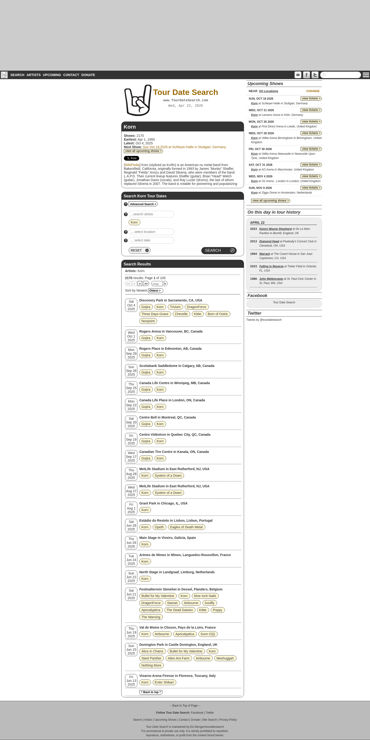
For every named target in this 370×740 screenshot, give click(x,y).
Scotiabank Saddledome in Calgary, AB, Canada (176, 366)
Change (313, 91)
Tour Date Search (284, 302)
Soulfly (209, 603)
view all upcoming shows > (143, 151)
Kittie (197, 314)
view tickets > (311, 98)
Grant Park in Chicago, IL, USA (163, 503)
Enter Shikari (164, 682)
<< (128, 283)
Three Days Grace (154, 314)
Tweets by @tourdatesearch (264, 319)
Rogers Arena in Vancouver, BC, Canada (170, 331)
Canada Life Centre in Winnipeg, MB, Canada (174, 383)
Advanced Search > (143, 204)
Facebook (197, 712)
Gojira (145, 307)
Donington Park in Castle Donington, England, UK (178, 644)
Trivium (175, 307)
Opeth (159, 527)
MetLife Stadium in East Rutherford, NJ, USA (174, 469)
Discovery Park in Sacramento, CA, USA (170, 300)
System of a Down (168, 475)
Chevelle (181, 314)
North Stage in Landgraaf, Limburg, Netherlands (177, 572)
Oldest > (155, 290)
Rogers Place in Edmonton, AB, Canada (170, 348)
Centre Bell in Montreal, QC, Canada (167, 417)
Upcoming (52, 75)
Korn (141, 271)
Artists (33, 75)
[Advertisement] (185, 35)
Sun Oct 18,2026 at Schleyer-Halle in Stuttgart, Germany (184, 147)
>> (146, 283)
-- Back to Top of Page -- (185, 705)
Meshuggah (225, 658)
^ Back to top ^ (151, 692)
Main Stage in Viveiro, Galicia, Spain (167, 538)
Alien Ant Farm (178, 658)
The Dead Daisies (180, 610)
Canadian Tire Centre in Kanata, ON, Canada (174, 452)
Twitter (210, 712)
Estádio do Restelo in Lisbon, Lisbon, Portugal (175, 520)
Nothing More (151, 665)
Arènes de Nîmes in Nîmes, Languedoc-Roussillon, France (185, 555)
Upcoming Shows (165, 719)
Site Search (209, 719)
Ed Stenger (197, 726)
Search (17, 75)
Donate (88, 75)
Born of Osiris (218, 314)
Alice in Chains (152, 651)
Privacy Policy (228, 719)
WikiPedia (132, 165)
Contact (71, 75)
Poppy (217, 610)
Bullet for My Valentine (157, 596)
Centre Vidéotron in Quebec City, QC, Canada (174, 434)
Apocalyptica (150, 610)
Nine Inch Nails (205, 596)
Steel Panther (151, 658)
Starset (172, 603)
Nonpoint (148, 321)
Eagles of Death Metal (186, 527)
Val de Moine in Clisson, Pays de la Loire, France (177, 627)
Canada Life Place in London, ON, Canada (172, 400)
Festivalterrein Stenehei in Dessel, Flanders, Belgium (180, 589)
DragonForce (196, 307)
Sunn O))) (208, 634)
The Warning (150, 617)
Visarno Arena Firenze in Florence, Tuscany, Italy (177, 676)
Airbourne (191, 603)
